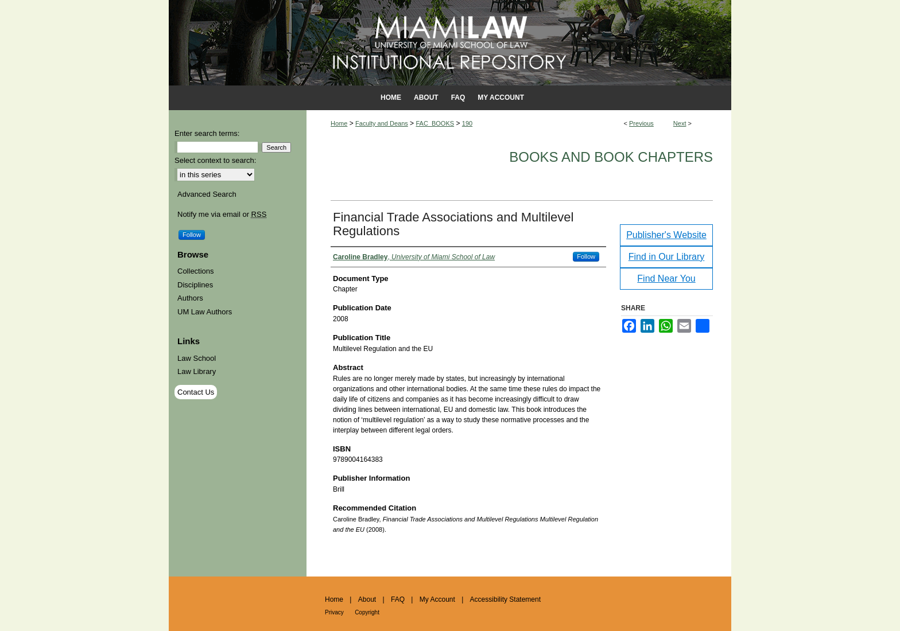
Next (679, 123)
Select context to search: (215, 160)
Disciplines (195, 285)
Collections (195, 271)
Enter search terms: (206, 133)
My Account (437, 599)
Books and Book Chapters (611, 157)
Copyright (367, 612)
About (367, 599)
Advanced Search (206, 194)
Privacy (334, 612)
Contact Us (195, 392)
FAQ (398, 599)
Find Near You (666, 278)
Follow (586, 256)
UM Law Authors (204, 311)
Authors (190, 298)
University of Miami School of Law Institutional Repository (450, 42)
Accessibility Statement (505, 599)
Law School (196, 358)
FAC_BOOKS (435, 123)
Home (339, 123)
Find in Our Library (667, 257)
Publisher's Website (666, 235)
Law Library (196, 371)
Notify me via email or (221, 214)
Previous (641, 123)
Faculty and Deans (381, 123)
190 (467, 123)
